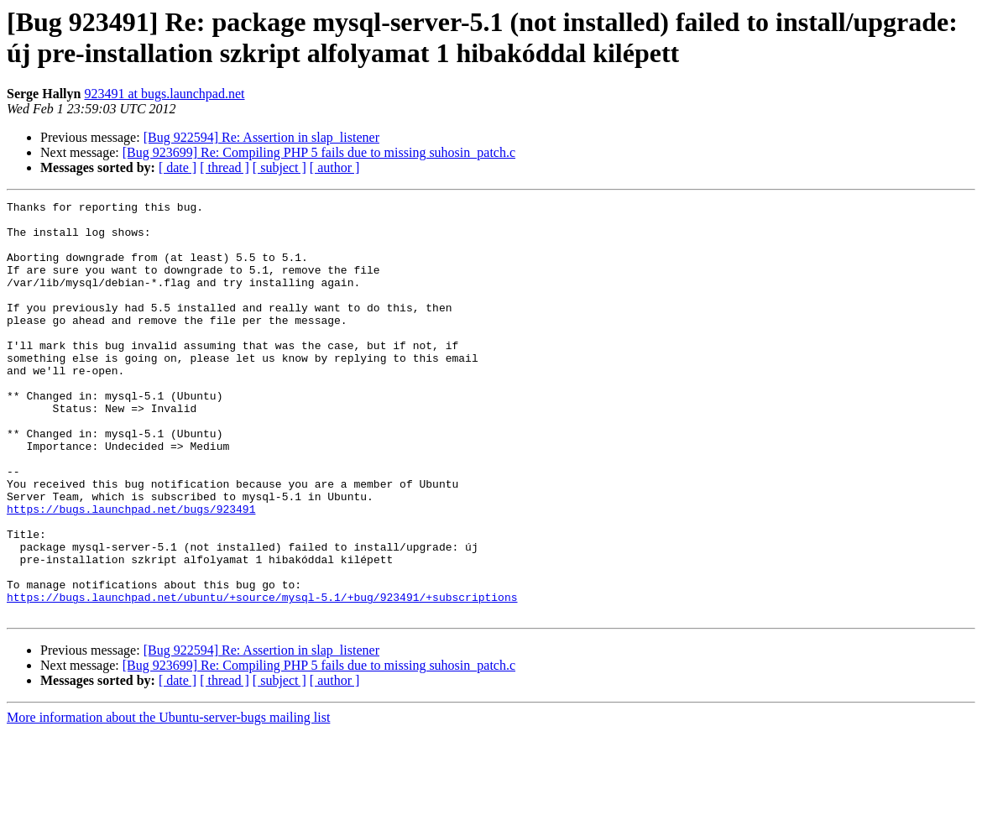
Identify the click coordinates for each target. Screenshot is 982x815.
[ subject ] (279, 167)
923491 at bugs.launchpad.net (164, 93)
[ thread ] (224, 167)
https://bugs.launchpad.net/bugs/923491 (131, 571)
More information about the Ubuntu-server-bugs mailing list (168, 800)
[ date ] (177, 167)
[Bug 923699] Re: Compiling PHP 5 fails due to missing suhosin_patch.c (319, 152)
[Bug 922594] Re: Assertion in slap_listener (261, 137)
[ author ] (335, 167)
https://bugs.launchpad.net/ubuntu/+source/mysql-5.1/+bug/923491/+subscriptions (262, 677)
